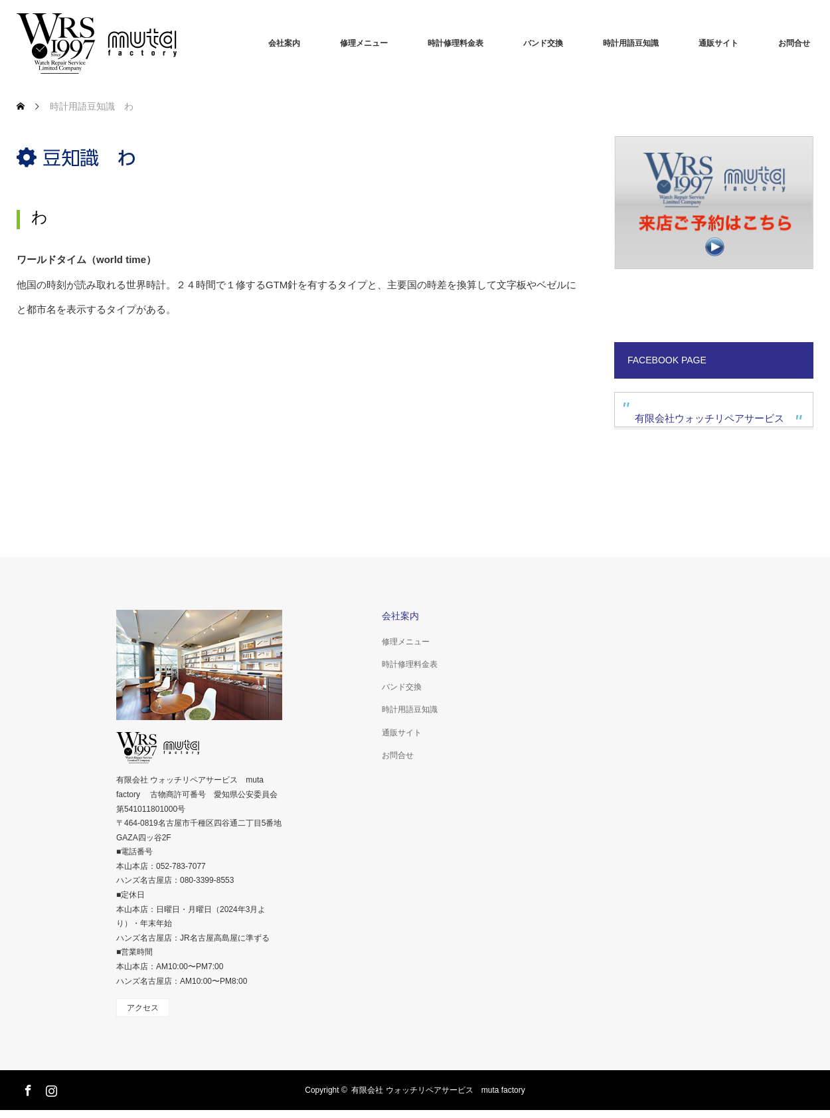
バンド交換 (543, 43)
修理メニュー (364, 43)
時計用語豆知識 (631, 43)
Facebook (27, 1088)
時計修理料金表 (455, 43)
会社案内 (284, 43)
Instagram (50, 1088)
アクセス (143, 1007)
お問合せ (794, 43)
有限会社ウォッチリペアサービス (709, 418)
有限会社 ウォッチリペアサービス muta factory (438, 1090)
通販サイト (718, 43)
